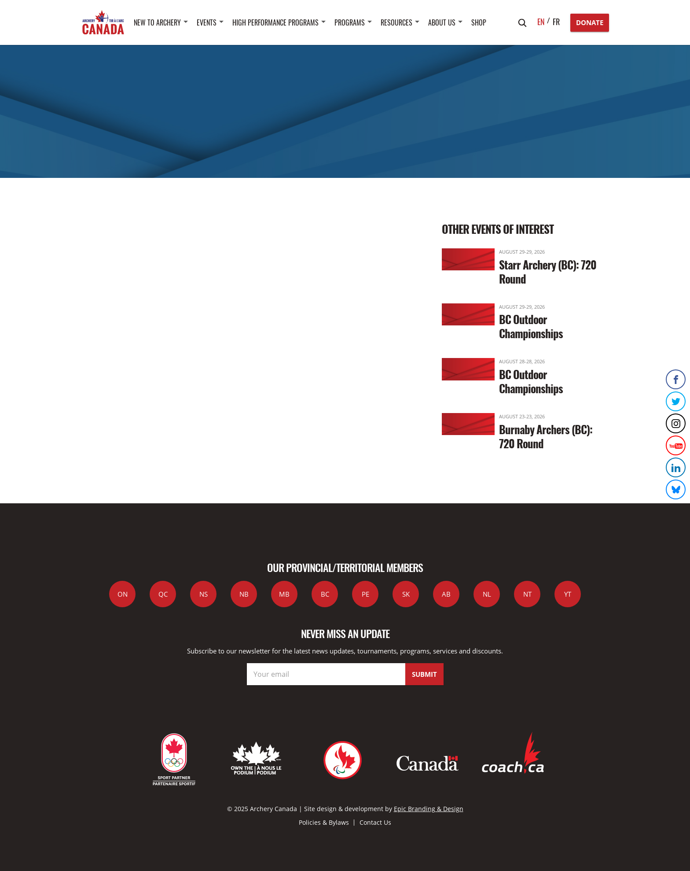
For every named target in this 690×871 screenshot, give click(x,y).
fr (556, 21)
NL (487, 594)
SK (406, 594)
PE (365, 594)
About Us (441, 22)
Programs (349, 22)
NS (203, 594)
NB (244, 594)
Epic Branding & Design (428, 809)
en (541, 21)
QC (163, 594)
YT (567, 594)
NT (527, 594)
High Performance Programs (275, 22)
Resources (396, 22)
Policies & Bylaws (324, 822)
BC (325, 594)
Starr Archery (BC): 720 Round (547, 271)
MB (284, 594)
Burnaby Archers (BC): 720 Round (545, 436)
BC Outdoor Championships (531, 326)
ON (122, 594)
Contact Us (375, 822)
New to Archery (157, 22)
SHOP (478, 22)
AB (446, 594)
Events (207, 22)
